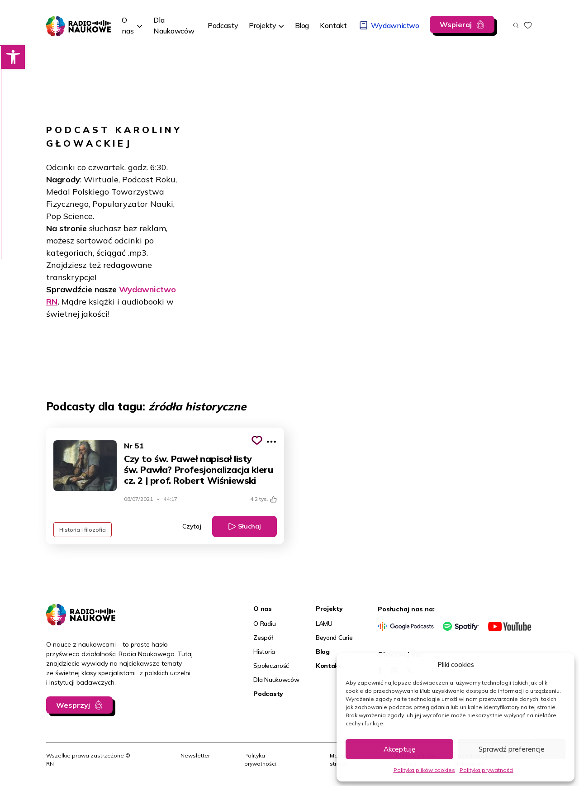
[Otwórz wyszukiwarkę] (516, 25)
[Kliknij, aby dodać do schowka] (257, 440)
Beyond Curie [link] (334, 638)
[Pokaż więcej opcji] (271, 441)
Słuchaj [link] (249, 526)
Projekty (262, 25)
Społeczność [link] (271, 666)
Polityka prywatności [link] (486, 770)
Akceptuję (399, 749)
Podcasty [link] (268, 694)
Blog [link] (323, 652)
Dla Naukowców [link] (276, 680)
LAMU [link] (324, 623)
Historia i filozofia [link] (82, 529)
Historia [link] (264, 652)
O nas (127, 25)
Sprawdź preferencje (512, 749)
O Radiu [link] (264, 623)
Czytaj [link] (191, 526)
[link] (12, 57)
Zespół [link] (262, 638)
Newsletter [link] (195, 755)
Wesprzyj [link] (73, 705)
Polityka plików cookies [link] (424, 770)
